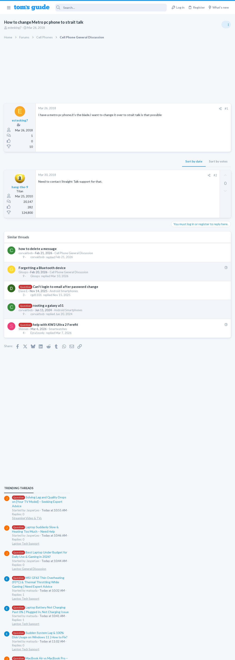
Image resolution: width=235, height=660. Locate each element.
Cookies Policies (101, 654)
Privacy (129, 654)
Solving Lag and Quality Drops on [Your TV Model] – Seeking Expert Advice (200, 251)
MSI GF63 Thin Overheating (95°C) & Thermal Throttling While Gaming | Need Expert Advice (199, 331)
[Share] (150, 109)
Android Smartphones (64, 291)
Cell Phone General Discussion (74, 253)
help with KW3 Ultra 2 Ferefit (55, 324)
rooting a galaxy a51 (48, 305)
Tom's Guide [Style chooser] (199, 635)
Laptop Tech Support (186, 292)
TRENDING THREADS (179, 237)
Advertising (70, 654)
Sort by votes (148, 161)
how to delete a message (38, 249)
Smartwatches (58, 329)
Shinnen (24, 329)
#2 (145, 175)
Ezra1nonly (37, 333)
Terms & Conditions (159, 654)
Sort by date (123, 161)
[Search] (111, 7)
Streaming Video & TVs (187, 267)
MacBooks (179, 424)
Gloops (23, 272)
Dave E (23, 291)
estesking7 (15, 27)
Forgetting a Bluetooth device (42, 268)
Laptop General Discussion (190, 318)
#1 (156, 108)
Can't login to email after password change (65, 287)
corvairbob (26, 253)
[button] (8, 7)
